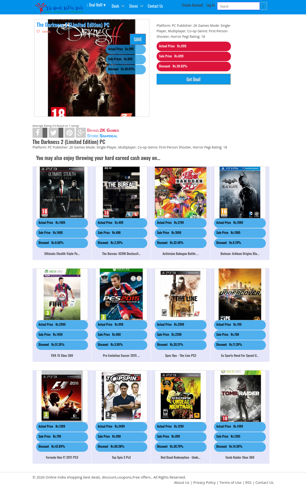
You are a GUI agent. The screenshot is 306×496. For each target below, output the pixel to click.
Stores (133, 6)
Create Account (192, 5)
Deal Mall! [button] (95, 4)
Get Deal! (193, 79)
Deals (115, 6)
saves (43, 31)
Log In (210, 5)
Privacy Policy (204, 482)
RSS (248, 482)
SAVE (138, 39)
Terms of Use (230, 482)
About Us (181, 482)
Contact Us (155, 6)
